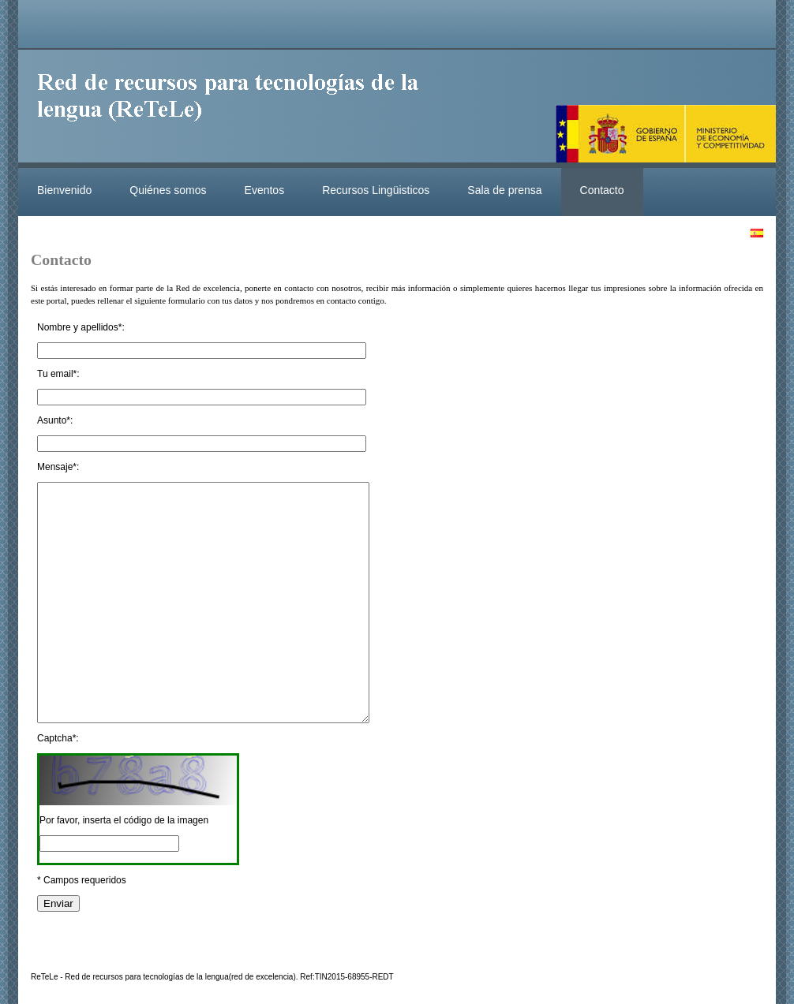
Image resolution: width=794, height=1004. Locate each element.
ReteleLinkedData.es (235, 108)
